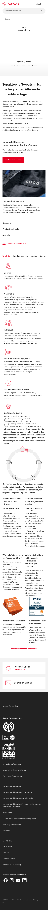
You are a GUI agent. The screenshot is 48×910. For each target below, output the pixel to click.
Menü (40, 4)
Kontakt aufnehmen (13, 160)
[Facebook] (6, 880)
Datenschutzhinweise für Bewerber (18, 792)
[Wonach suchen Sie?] (24, 11)
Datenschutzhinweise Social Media (18, 798)
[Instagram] (12, 880)
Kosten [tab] (34, 256)
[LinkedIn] (24, 880)
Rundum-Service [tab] (20, 256)
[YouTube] (18, 880)
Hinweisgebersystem (12, 824)
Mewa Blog (8, 840)
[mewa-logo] (11, 3)
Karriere (6, 852)
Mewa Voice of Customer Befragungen (19, 818)
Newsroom (7, 846)
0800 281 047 (20, 669)
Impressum (7, 812)
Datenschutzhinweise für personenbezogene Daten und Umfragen (22, 805)
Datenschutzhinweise (12, 786)
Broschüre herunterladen (14, 243)
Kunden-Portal (9, 858)
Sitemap (6, 830)
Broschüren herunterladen (14, 770)
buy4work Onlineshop (12, 864)
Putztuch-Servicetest (13, 776)
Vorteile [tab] (6, 256)
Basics (6, 19)
